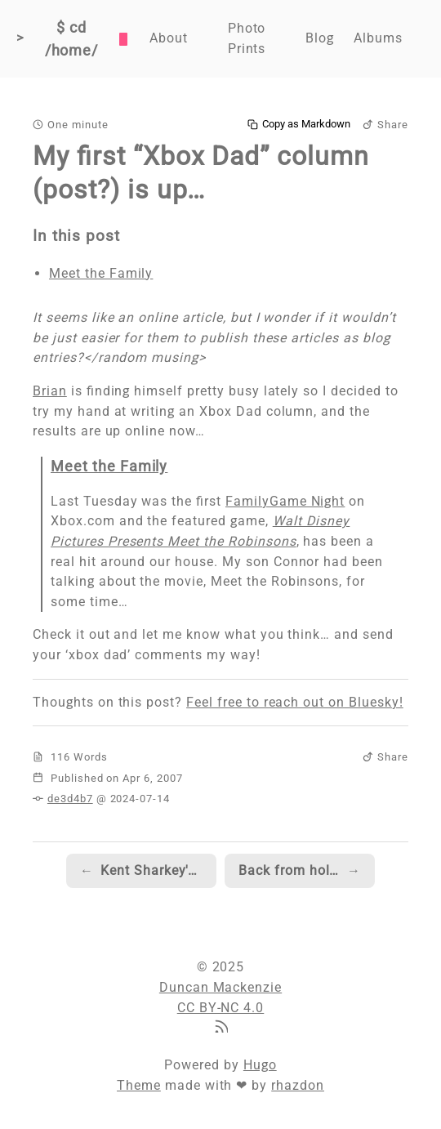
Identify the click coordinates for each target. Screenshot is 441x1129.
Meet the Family (101, 273)
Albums (378, 38)
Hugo (260, 1065)
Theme (139, 1085)
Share (385, 124)
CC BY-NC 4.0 (221, 1007)
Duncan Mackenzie (220, 987)
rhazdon (297, 1085)
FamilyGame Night (285, 501)
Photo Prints (247, 38)
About (168, 38)
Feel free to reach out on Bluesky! (294, 702)
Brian (50, 391)
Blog (319, 38)
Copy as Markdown (298, 124)
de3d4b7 (70, 798)
